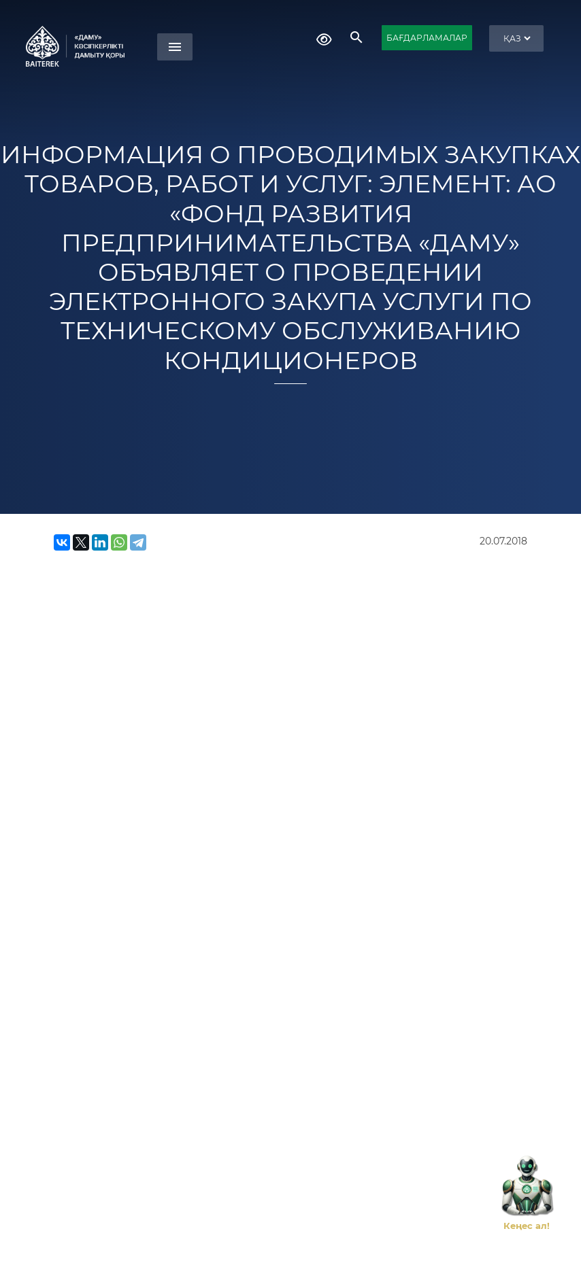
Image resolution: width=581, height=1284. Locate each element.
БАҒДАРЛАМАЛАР (426, 38)
